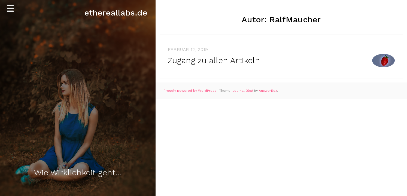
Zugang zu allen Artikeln (214, 60)
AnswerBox (268, 91)
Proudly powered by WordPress (190, 91)
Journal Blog (243, 91)
